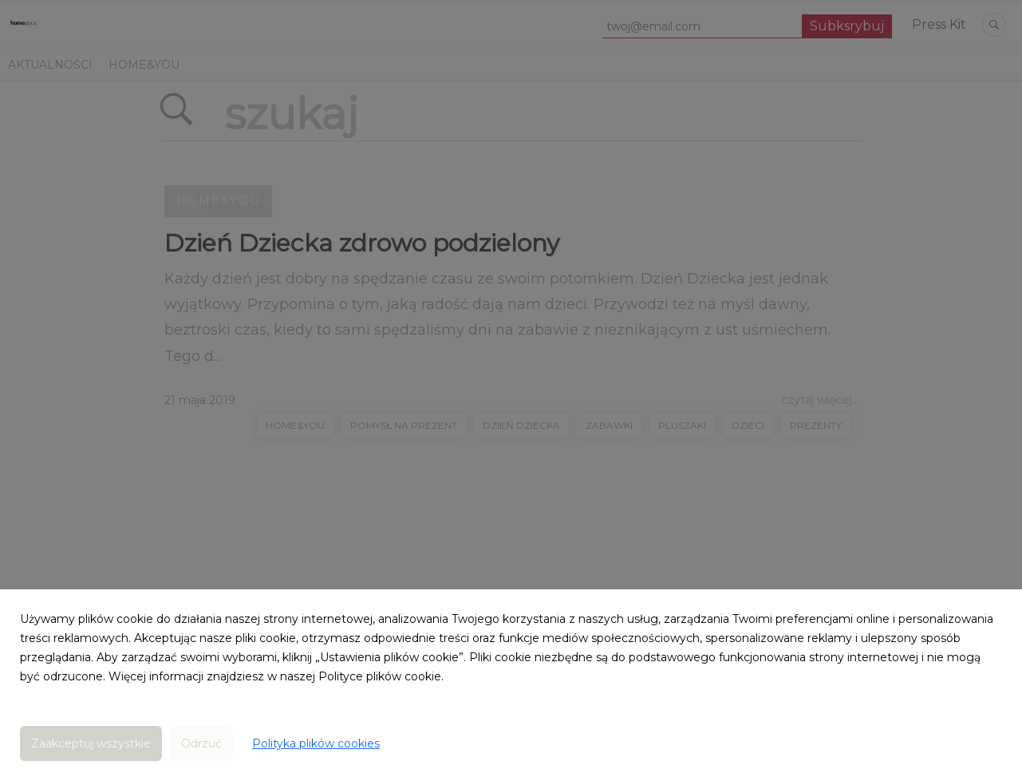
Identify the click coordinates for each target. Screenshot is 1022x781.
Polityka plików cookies (316, 743)
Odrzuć (201, 743)
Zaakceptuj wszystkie (91, 743)
